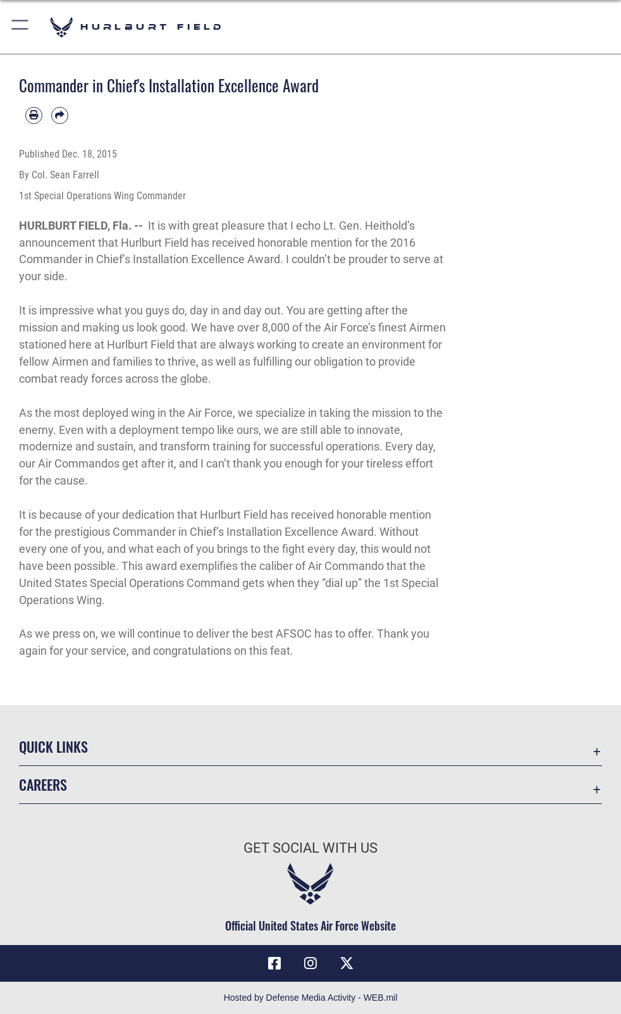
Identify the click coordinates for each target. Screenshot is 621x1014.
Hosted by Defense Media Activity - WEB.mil (311, 997)
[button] (20, 27)
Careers (43, 784)
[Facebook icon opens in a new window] (274, 963)
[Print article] (33, 115)
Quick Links (53, 746)
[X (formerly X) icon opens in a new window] (346, 963)
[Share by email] (59, 115)
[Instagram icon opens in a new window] (310, 963)
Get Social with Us (310, 848)
